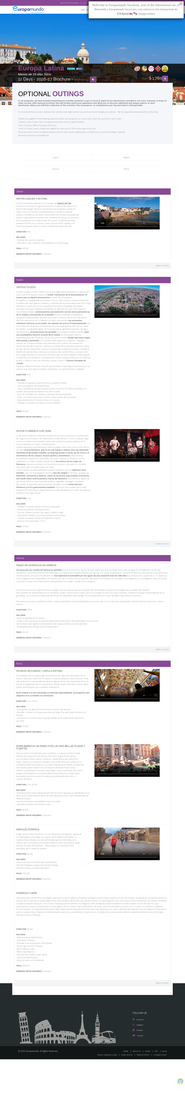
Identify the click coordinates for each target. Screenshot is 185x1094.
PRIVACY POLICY (142, 1090)
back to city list (162, 271)
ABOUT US (137, 1086)
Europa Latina (42, 68)
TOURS (148, 1086)
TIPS (157, 1086)
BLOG (164, 1086)
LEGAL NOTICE (125, 1090)
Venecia (55, 169)
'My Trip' (116, 112)
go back (71, 69)
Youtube (138, 1070)
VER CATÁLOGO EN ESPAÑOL (63, 3)
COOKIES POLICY (159, 1090)
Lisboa (55, 158)
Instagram (138, 1060)
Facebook (138, 1055)
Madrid (126, 158)
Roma (126, 169)
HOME (126, 1086)
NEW (80, 10)
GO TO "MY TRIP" (84, 3)
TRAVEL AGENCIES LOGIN (104, 1090)
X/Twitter (138, 1065)
